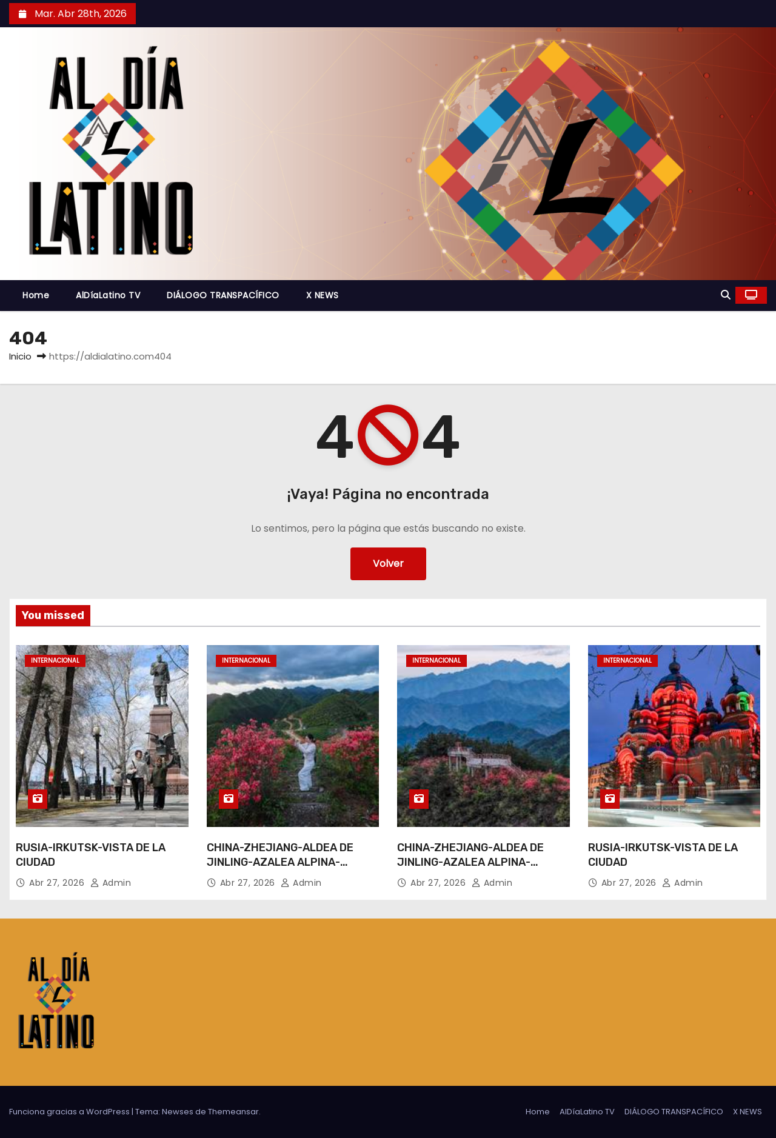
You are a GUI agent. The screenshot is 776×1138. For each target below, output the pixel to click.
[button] (726, 295)
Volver (388, 564)
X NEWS (322, 295)
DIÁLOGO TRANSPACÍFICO (223, 295)
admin (111, 883)
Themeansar (233, 1111)
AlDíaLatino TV (108, 295)
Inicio (20, 356)
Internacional (55, 660)
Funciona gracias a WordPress (70, 1111)
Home (35, 295)
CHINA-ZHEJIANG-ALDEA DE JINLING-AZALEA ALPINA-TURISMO (280, 862)
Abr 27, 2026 (58, 883)
